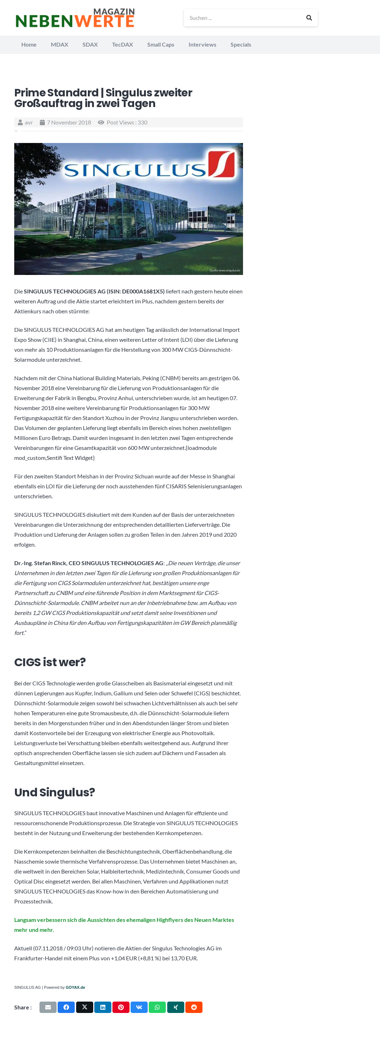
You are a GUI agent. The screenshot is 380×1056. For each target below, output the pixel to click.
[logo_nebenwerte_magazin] (75, 17)
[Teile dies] (66, 1007)
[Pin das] (121, 1007)
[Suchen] (309, 17)
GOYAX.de (75, 987)
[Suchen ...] (251, 17)
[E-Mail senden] (48, 1007)
